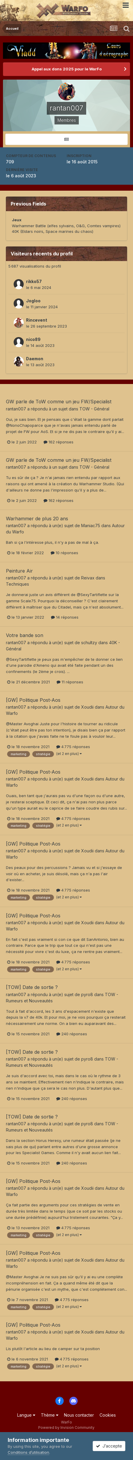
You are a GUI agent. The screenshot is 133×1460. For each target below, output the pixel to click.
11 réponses (70, 682)
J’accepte (109, 1445)
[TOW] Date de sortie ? (32, 987)
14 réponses (64, 617)
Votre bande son (24, 635)
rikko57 (34, 281)
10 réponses (64, 552)
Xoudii (87, 707)
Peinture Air (19, 571)
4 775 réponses (73, 746)
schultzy (89, 642)
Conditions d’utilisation (28, 1452)
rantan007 (16, 408)
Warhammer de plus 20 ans (37, 519)
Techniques (17, 584)
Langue (26, 1415)
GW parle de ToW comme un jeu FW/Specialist (58, 401)
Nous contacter (79, 1415)
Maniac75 (90, 525)
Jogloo (33, 300)
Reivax (87, 577)
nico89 (33, 339)
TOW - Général (94, 408)
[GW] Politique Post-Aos (33, 700)
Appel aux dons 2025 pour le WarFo (67, 69)
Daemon (34, 358)
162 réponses (58, 442)
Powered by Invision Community (66, 1427)
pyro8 (87, 994)
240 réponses (71, 1033)
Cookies (108, 1415)
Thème (49, 1415)
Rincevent (36, 320)
